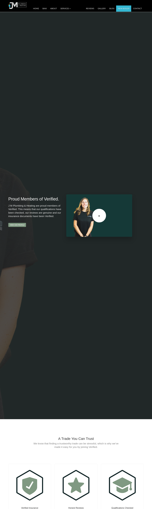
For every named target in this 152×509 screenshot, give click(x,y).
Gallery (102, 8)
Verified (78, 8)
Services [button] (65, 8)
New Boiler (123, 8)
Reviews (90, 8)
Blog (111, 8)
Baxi (45, 8)
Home (36, 8)
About (53, 8)
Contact (137, 8)
